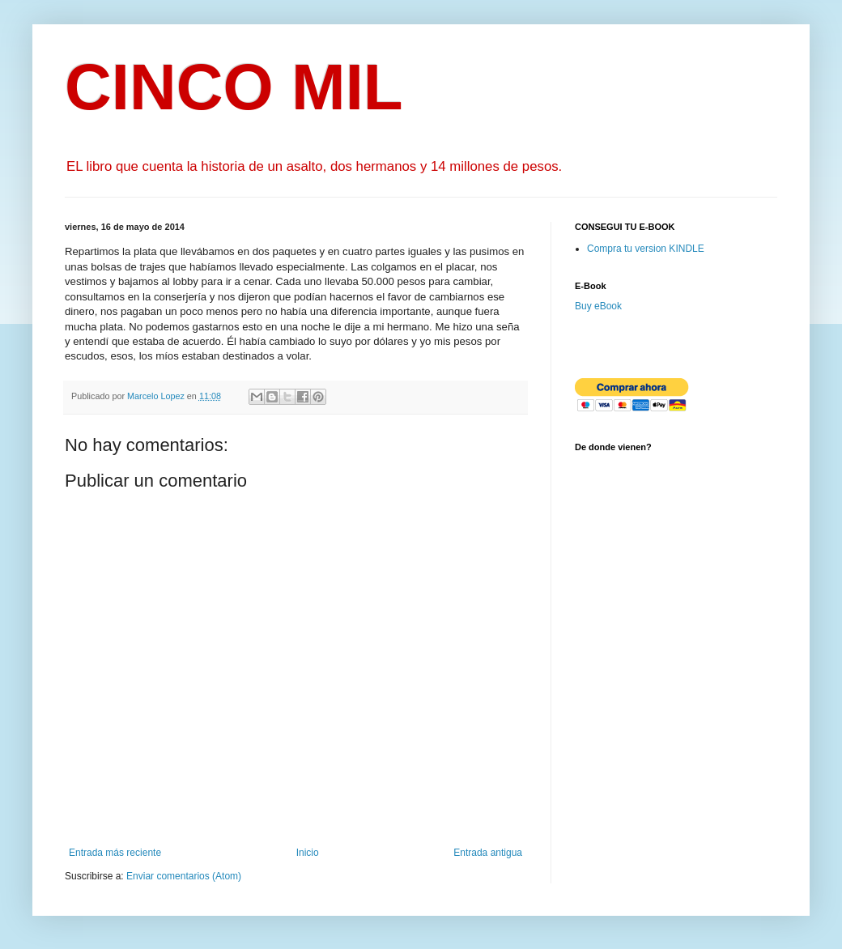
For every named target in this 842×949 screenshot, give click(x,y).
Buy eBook (598, 306)
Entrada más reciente (115, 852)
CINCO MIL (234, 87)
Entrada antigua (487, 852)
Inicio (307, 852)
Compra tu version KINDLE (645, 248)
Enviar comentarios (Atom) (183, 876)
